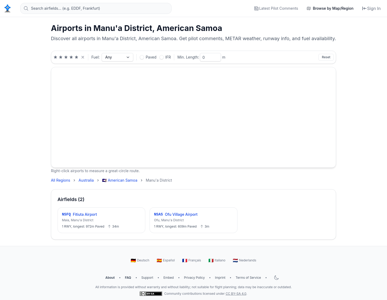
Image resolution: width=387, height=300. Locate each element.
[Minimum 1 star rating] (55, 57)
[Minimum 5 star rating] (76, 57)
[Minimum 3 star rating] (66, 57)
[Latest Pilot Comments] (276, 8)
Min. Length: (188, 57)
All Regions (60, 180)
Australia (86, 180)
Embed (168, 278)
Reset (326, 57)
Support (147, 278)
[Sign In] (371, 8)
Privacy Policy (194, 278)
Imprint (220, 278)
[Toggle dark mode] (276, 277)
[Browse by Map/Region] (330, 8)
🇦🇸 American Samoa (119, 180)
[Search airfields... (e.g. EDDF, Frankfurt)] (96, 8)
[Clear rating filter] (83, 57)
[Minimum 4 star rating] (71, 57)
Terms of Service (248, 278)
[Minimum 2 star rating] (61, 57)
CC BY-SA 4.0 (236, 294)
